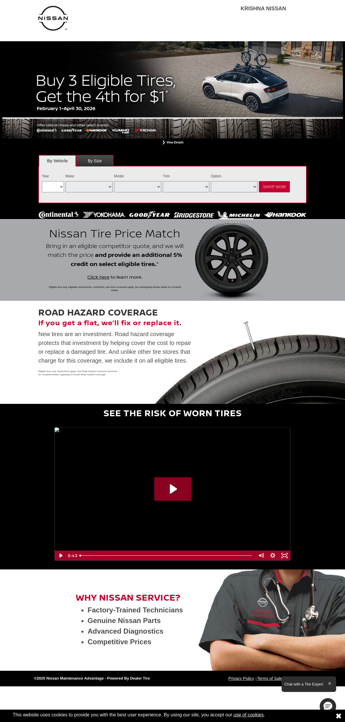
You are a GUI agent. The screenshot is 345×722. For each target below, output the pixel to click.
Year (45, 176)
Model (119, 176)
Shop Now (274, 186)
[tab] (57, 160)
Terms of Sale (269, 678)
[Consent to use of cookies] (338, 716)
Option (216, 176)
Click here (98, 277)
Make (69, 176)
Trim (166, 176)
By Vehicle (57, 162)
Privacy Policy (241, 678)
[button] (328, 706)
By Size (95, 160)
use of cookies (249, 714)
